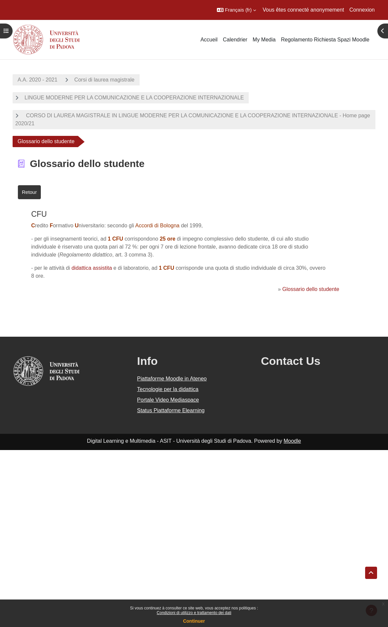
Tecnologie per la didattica (167, 389)
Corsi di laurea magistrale (104, 80)
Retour (29, 192)
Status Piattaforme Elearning (171, 410)
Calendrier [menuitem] (235, 39)
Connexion (362, 10)
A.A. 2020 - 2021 (37, 80)
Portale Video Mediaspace (168, 400)
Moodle (292, 441)
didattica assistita (92, 268)
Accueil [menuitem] (209, 39)
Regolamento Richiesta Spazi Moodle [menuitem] (325, 39)
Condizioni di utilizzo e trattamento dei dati (194, 612)
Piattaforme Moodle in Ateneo (172, 378)
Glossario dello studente (310, 289)
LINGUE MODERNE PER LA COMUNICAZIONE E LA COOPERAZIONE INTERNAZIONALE (134, 97)
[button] (236, 10)
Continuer (194, 621)
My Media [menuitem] (264, 39)
